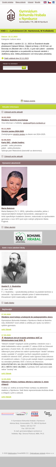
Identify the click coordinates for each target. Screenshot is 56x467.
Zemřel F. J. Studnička (11, 286)
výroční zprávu (19, 134)
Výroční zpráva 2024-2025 (12, 131)
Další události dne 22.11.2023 (16, 58)
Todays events (29, 101)
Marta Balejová (7, 208)
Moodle (37, 2)
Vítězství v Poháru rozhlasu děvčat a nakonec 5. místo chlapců (25, 383)
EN (46, 2)
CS (50, 2)
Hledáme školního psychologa (14, 120)
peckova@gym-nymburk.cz (34, 123)
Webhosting (12, 453)
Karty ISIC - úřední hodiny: (13, 142)
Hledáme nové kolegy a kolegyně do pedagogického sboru (27, 317)
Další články (9, 303)
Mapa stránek (21, 2)
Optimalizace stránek (37, 453)
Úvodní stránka (7, 2)
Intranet (30, 2)
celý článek (6, 329)
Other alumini (9, 227)
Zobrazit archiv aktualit (13, 112)
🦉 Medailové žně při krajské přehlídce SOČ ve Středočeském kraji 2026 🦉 (21, 339)
